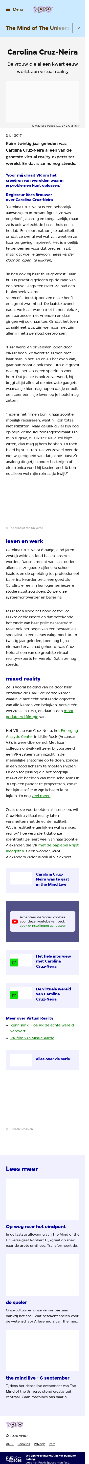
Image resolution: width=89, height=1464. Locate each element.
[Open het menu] (14, 9)
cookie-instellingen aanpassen (43, 925)
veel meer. (41, 796)
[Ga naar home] (43, 9)
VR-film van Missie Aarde (32, 1038)
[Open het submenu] (78, 28)
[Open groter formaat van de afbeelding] (42, 505)
